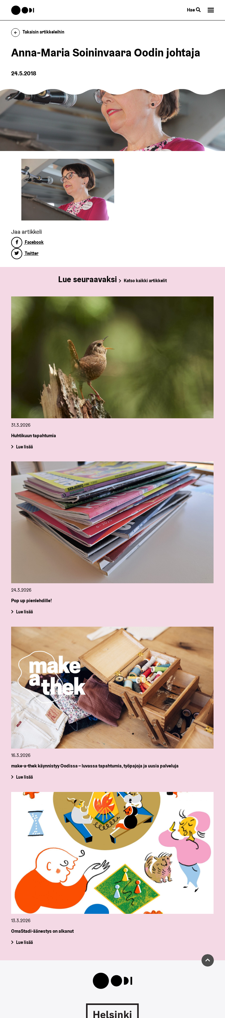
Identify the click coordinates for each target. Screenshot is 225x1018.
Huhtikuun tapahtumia (33, 435)
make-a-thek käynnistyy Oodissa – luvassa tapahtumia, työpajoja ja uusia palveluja (95, 766)
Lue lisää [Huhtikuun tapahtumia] (24, 446)
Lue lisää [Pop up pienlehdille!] (24, 612)
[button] (211, 10)
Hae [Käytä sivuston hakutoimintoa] (194, 10)
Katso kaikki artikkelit (145, 280)
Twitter (24, 253)
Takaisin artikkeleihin (37, 32)
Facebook (27, 242)
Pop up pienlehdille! (31, 601)
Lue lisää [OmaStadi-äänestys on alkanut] (24, 942)
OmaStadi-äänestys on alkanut (42, 931)
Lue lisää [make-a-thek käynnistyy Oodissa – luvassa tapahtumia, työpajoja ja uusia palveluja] (24, 777)
